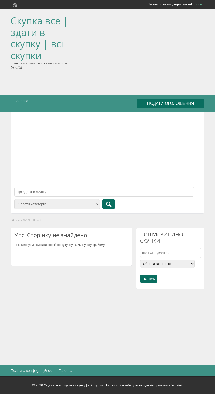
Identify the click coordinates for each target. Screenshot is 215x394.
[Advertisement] (156, 53)
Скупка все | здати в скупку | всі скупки (39, 38)
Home (15, 220)
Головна (21, 101)
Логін (198, 4)
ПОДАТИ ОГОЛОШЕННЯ (170, 103)
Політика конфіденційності (32, 371)
